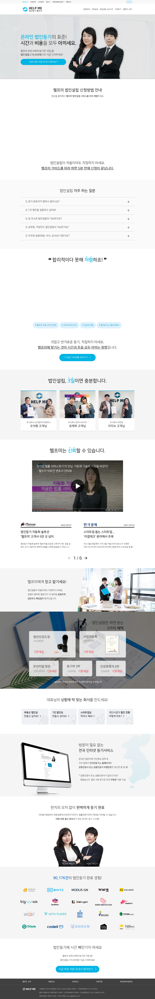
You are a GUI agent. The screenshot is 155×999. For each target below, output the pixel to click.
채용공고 (51, 981)
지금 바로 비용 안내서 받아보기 (43, 62)
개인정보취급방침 (126, 981)
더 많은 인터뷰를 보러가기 (77, 357)
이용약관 (99, 981)
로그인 (129, 2)
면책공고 (75, 981)
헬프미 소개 (27, 981)
